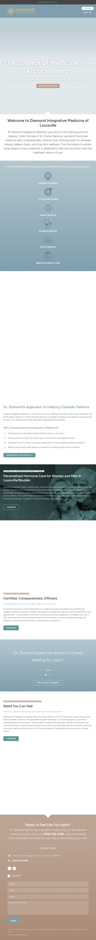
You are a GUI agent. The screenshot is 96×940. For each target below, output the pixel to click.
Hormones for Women (48, 183)
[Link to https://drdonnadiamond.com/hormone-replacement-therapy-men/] (48, 192)
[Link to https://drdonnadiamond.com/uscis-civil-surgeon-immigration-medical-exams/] (48, 256)
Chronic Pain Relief (48, 215)
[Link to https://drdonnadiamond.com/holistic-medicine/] (48, 240)
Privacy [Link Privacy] (25, 935)
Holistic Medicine (48, 247)
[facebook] (9, 868)
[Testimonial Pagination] (45, 675)
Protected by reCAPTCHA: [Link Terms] (15, 935)
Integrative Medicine (48, 231)
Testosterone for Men (48, 199)
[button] (48, 876)
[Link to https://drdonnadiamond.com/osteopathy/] (48, 208)
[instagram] (14, 868)
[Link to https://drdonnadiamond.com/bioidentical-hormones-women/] (48, 176)
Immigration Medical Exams (48, 263)
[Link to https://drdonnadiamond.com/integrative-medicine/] (48, 224)
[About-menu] (21, 8)
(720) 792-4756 (51, 2)
